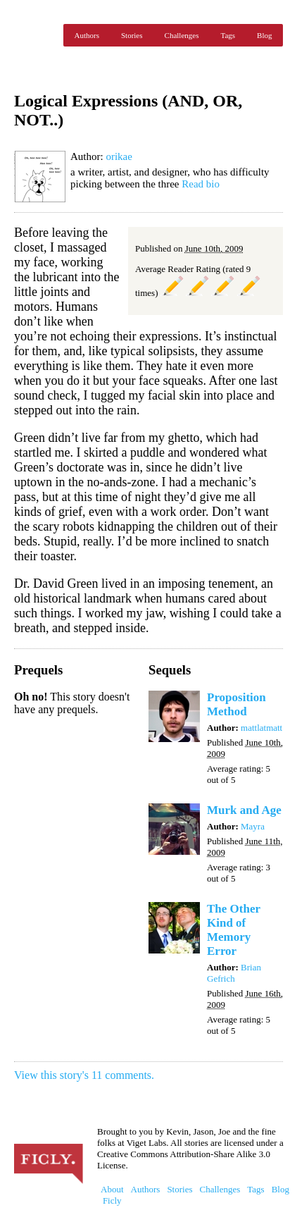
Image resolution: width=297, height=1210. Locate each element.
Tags (227, 35)
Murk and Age (244, 810)
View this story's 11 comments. (84, 1075)
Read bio (201, 184)
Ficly (35, 35)
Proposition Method (236, 704)
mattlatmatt (261, 727)
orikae (119, 156)
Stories (132, 35)
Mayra (253, 826)
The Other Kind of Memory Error (233, 930)
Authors (87, 35)
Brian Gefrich (234, 973)
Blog (264, 35)
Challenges (182, 35)
